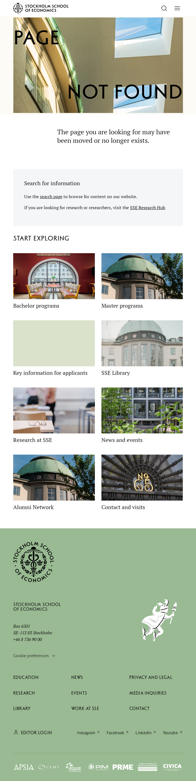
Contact (139, 708)
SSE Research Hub (147, 207)
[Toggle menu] (177, 8)
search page (51, 196)
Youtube (170, 732)
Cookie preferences (31, 655)
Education (25, 677)
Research (24, 693)
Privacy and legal (150, 677)
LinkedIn (143, 732)
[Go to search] (164, 8)
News (77, 677)
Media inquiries (148, 693)
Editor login (36, 732)
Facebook (115, 732)
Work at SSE (85, 708)
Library (22, 708)
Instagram (86, 732)
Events (79, 693)
